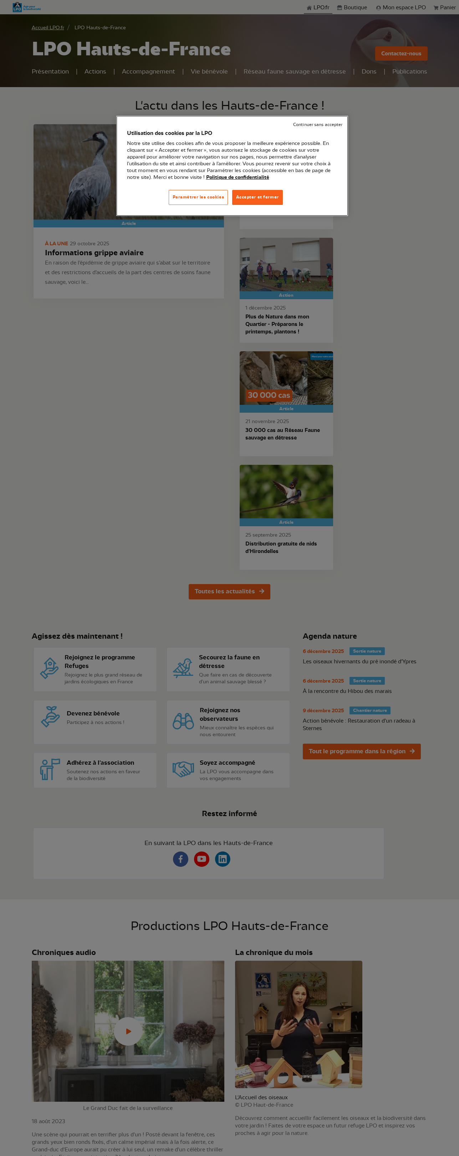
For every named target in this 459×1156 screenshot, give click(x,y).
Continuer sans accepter (317, 124)
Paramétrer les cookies (198, 197)
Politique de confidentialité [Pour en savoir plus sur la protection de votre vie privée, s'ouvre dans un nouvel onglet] (237, 177)
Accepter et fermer (257, 197)
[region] (232, 166)
